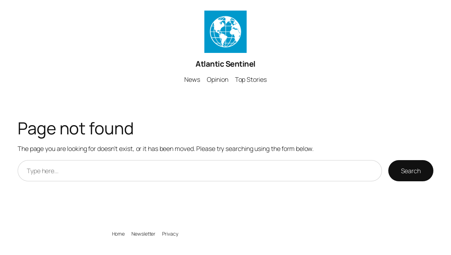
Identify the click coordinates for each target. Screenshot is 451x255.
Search (411, 170)
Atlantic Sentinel (225, 64)
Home (118, 233)
